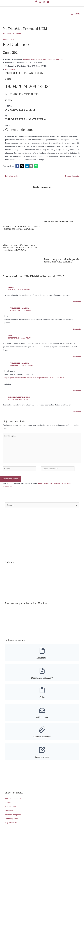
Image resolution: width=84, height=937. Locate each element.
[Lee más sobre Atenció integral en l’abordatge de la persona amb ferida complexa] (62, 253)
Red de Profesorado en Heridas (59, 229)
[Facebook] (36, 2)
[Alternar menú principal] (75, 18)
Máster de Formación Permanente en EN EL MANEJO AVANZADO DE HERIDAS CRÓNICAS (20, 255)
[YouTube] (48, 2)
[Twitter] (40, 2)
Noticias (8, 810)
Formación (19, 41)
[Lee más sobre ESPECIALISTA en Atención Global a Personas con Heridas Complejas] (21, 215)
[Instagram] (44, 2)
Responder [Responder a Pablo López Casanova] (76, 336)
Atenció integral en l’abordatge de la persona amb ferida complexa (61, 267)
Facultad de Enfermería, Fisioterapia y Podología (43, 67)
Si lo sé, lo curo (11, 814)
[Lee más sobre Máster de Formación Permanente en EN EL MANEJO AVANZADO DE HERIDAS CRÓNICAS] (19, 246)
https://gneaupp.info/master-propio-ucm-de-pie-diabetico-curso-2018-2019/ (34, 385)
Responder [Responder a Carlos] (76, 309)
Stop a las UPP (11, 830)
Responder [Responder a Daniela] (76, 364)
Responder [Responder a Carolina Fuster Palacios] (76, 419)
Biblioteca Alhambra (13, 806)
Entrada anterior (10, 183)
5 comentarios (8, 41)
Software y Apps (11, 826)
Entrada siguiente (73, 183)
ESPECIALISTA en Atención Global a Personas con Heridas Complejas (21, 235)
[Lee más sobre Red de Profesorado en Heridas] (57, 213)
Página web (10, 77)
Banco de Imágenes (13, 822)
